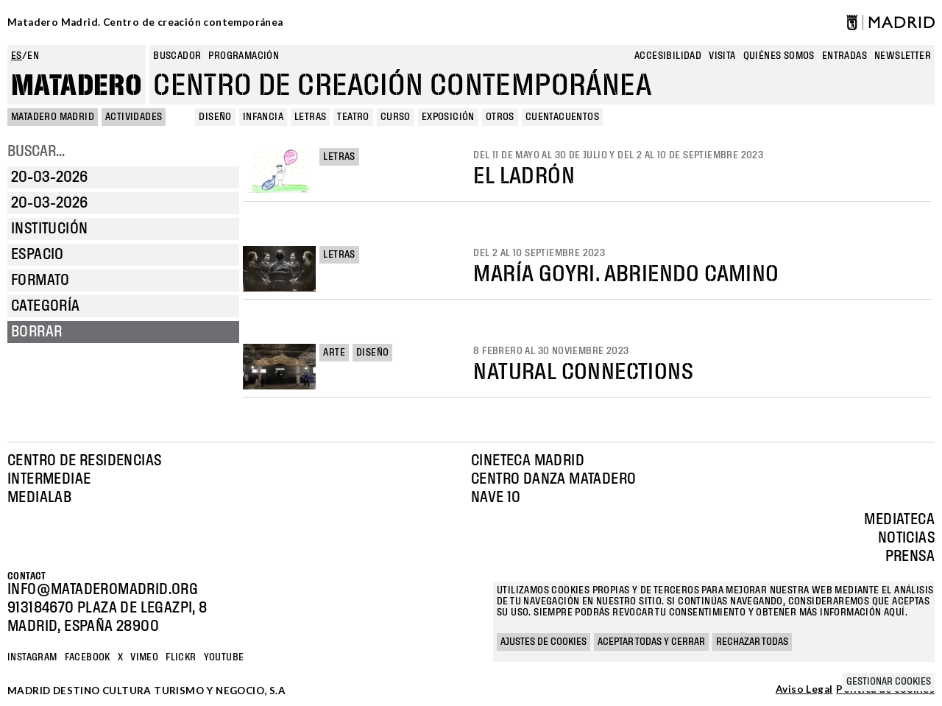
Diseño (372, 352)
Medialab (39, 497)
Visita (722, 56)
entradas (844, 56)
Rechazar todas (752, 642)
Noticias (906, 538)
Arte (334, 352)
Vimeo (144, 657)
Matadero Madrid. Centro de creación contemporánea (145, 22)
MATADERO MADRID (52, 117)
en (33, 56)
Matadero (76, 86)
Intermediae (49, 479)
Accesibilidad (667, 56)
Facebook (87, 657)
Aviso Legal (804, 690)
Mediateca (899, 519)
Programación (243, 56)
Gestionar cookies (888, 682)
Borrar (36, 332)
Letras (339, 157)
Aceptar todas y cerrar (651, 642)
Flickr (181, 657)
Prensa (910, 556)
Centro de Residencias (84, 460)
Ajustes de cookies (543, 642)
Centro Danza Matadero (553, 479)
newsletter (902, 56)
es (16, 56)
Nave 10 (496, 497)
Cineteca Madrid (527, 460)
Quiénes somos (779, 56)
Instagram (32, 657)
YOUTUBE (224, 657)
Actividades (133, 117)
